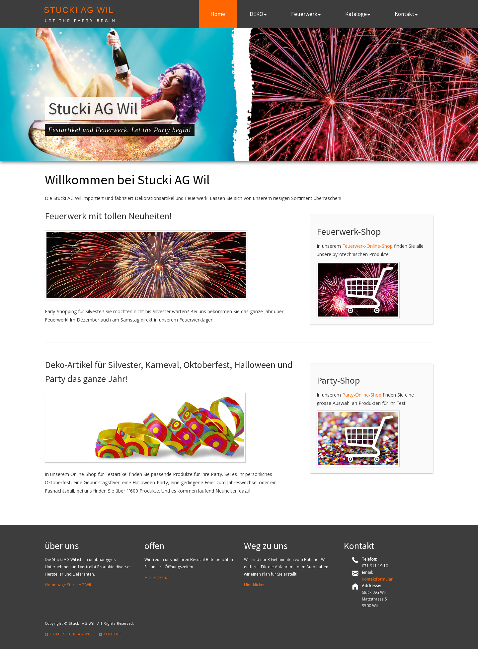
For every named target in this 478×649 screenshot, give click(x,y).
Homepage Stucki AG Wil (68, 585)
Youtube (110, 634)
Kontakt (406, 14)
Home (217, 14)
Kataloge (357, 14)
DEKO (258, 14)
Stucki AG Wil (79, 10)
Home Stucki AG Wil (68, 634)
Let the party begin (81, 21)
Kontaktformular (377, 579)
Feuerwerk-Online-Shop (367, 246)
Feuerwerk (306, 14)
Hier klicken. (155, 577)
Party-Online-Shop (361, 395)
